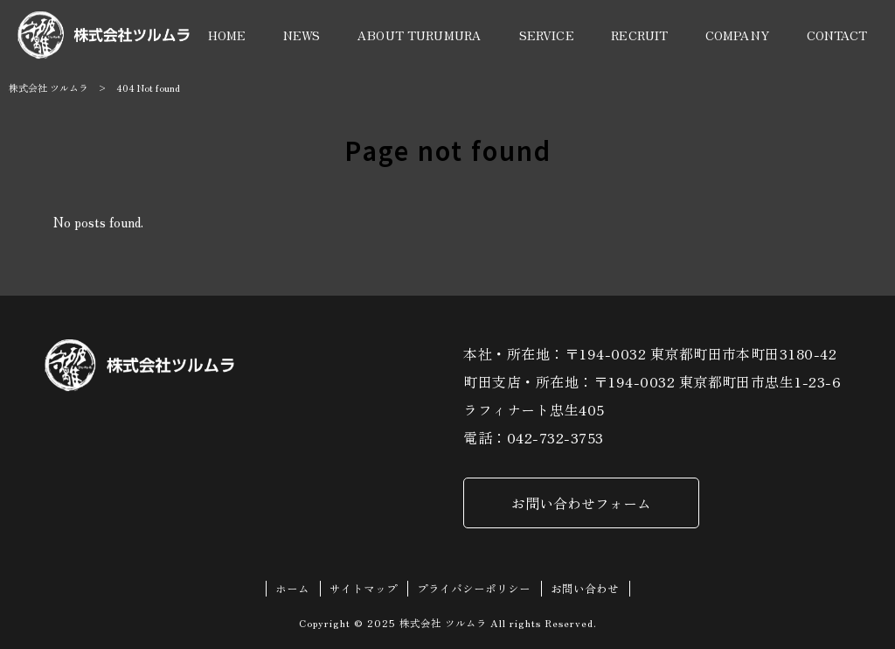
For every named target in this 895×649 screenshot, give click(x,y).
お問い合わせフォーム (581, 502)
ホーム (292, 589)
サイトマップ (364, 589)
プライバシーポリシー (474, 589)
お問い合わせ (585, 589)
